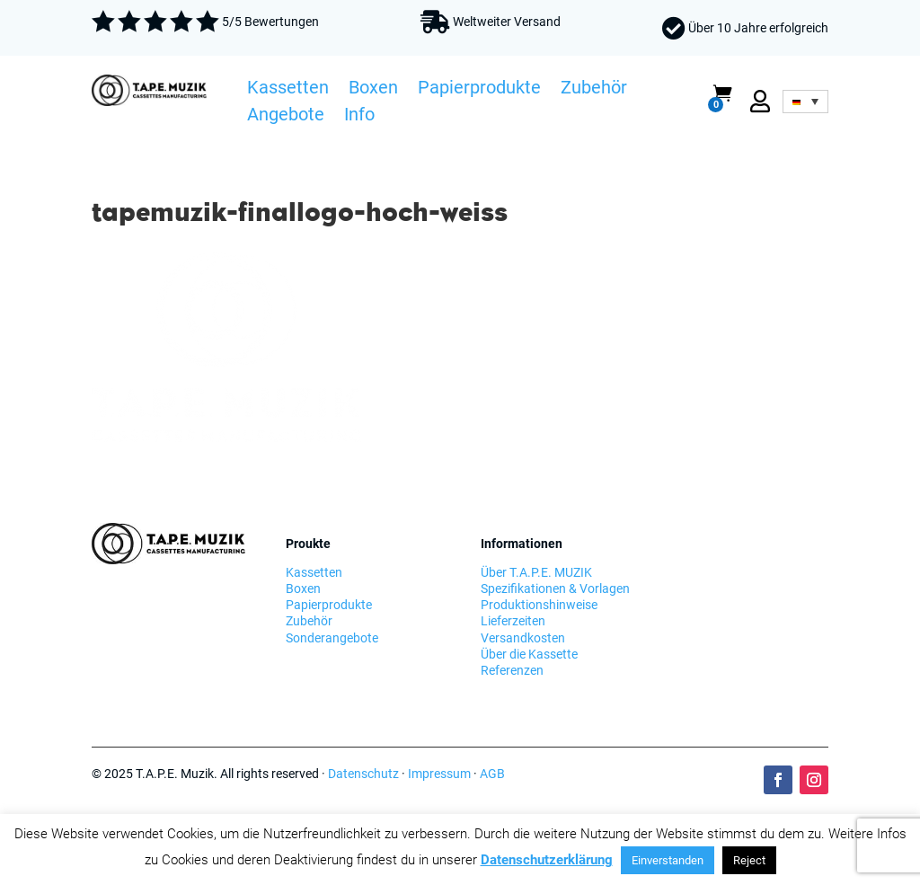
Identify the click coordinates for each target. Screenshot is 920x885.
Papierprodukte (479, 90)
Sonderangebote (332, 638)
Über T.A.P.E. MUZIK (536, 572)
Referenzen (512, 670)
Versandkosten (523, 638)
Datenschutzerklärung (547, 860)
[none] (805, 101)
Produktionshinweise (539, 604)
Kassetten (288, 90)
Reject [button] (749, 860)
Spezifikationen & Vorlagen (555, 588)
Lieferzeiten (513, 621)
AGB (492, 773)
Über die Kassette (529, 654)
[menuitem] (805, 101)
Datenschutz (363, 773)
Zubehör (594, 90)
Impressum (439, 773)
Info (359, 117)
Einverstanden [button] (667, 860)
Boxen (373, 90)
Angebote (285, 117)
